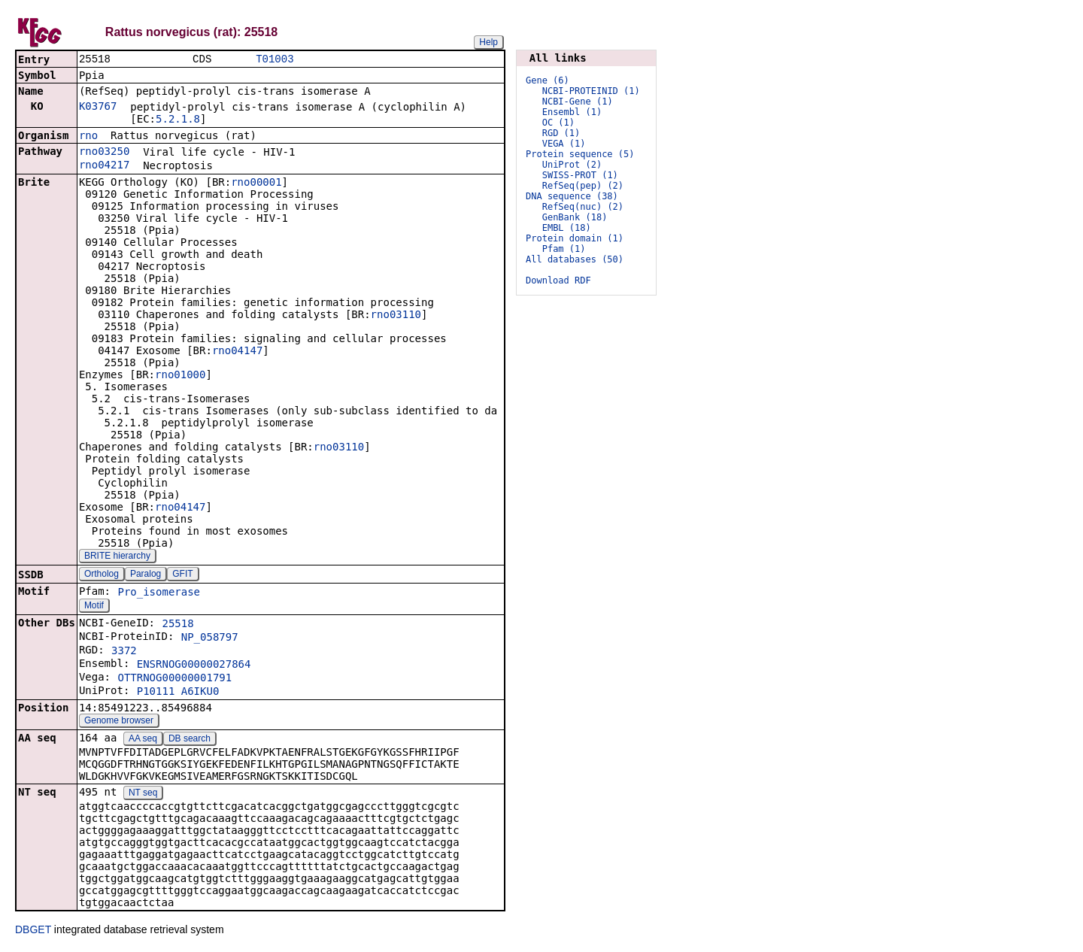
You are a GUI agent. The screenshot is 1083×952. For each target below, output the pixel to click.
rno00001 (256, 183)
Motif (94, 607)
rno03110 (396, 316)
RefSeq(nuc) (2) (582, 207)
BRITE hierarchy (117, 557)
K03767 (98, 108)
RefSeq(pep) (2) (582, 185)
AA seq (143, 740)
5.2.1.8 (178, 120)
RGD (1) (561, 133)
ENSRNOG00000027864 (194, 665)
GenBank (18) (575, 217)
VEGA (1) (564, 143)
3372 (124, 652)
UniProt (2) (572, 164)
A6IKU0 (200, 693)
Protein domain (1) (574, 238)
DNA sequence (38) (572, 196)
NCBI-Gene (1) (577, 101)
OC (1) (558, 122)
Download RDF (558, 280)
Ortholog (101, 575)
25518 (177, 625)
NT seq (143, 794)
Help (488, 42)
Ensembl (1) (572, 112)
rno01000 (180, 376)
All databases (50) (574, 259)
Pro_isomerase (158, 593)
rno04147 (237, 352)
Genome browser (118, 722)
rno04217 (104, 166)
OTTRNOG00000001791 (174, 679)
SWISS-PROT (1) (580, 175)
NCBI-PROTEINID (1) (591, 91)
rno (88, 137)
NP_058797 (209, 638)
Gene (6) (547, 80)
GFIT (182, 575)
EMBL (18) (566, 228)
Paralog (145, 575)
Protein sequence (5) (580, 154)
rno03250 (104, 153)
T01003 (274, 60)
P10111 (156, 693)
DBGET (33, 931)
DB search (189, 740)
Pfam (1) (564, 249)
